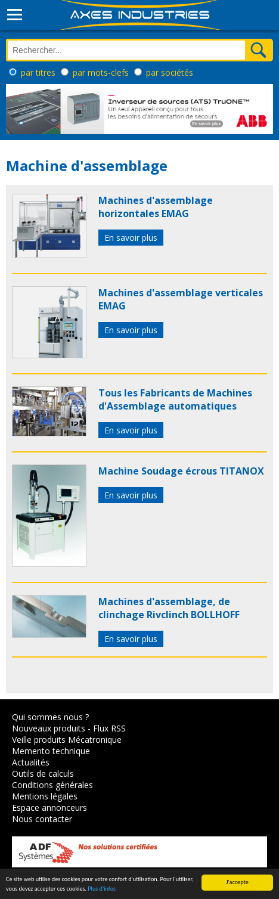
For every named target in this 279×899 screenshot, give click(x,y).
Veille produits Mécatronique (67, 739)
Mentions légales (45, 796)
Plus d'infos (102, 889)
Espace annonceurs (49, 807)
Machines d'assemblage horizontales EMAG (155, 207)
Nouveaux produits (48, 728)
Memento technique (51, 751)
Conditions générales (52, 784)
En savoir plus (130, 237)
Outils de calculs (43, 773)
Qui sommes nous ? (50, 717)
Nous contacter (42, 818)
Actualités (30, 762)
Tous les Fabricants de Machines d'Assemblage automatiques (175, 399)
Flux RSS (109, 728)
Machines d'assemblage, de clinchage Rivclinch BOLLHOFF (169, 608)
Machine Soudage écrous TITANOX (181, 471)
